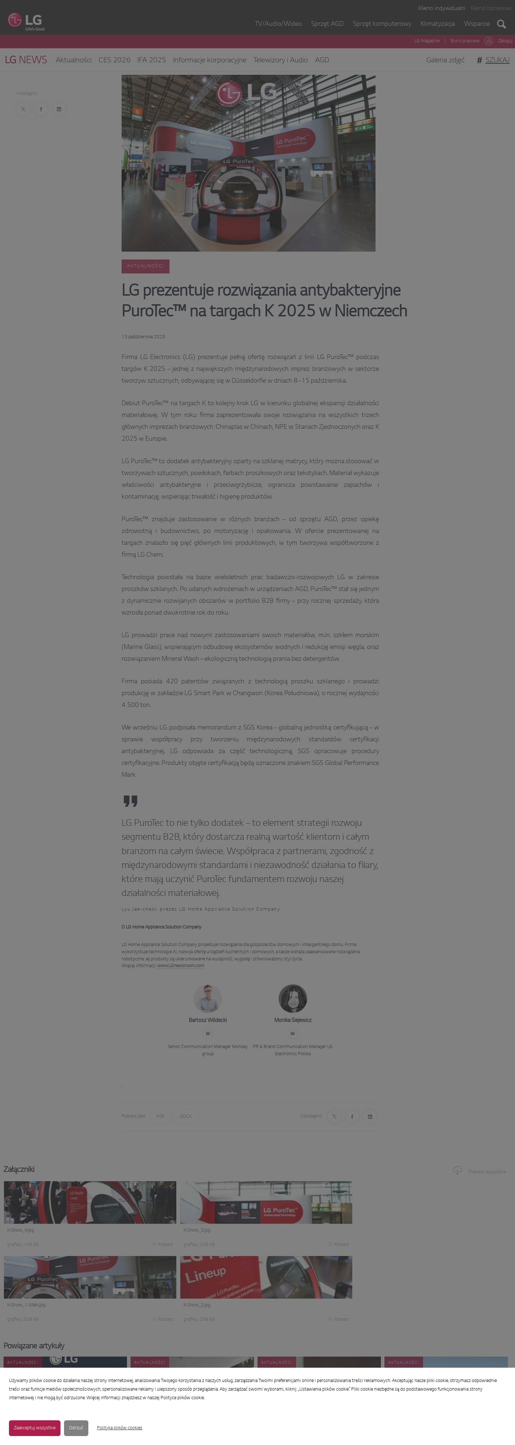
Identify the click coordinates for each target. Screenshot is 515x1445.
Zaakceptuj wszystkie (34, 1428)
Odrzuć (76, 1428)
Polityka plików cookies (119, 1428)
